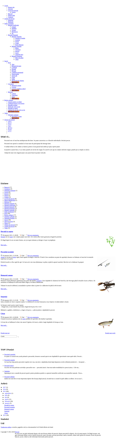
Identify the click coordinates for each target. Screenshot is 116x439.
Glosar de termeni (9, 120)
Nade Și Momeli (9, 212)
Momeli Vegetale (16, 36)
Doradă (14, 69)
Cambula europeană (17, 72)
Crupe (17, 43)
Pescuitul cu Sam (17, 116)
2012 (4, 415)
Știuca (6, 223)
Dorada (3, 237)
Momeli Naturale (13, 35)
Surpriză (4, 297)
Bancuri (10, 14)
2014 (4, 389)
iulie (6, 395)
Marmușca (15, 32)
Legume (17, 40)
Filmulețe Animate (9, 190)
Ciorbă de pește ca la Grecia (16, 103)
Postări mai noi (5, 333)
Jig (12, 33)
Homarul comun (16, 85)
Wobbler (14, 28)
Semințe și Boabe (9, 216)
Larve (17, 53)
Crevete (14, 87)
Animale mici (19, 54)
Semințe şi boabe (20, 38)
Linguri (14, 27)
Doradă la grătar (12, 105)
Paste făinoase (19, 45)
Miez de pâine (19, 58)
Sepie (13, 97)
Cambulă (14, 67)
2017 (4, 387)
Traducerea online (6, 427)
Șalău (13, 79)
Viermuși (18, 49)
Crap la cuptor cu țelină (15, 102)
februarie (7, 401)
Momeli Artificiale (13, 25)
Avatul (3, 257)
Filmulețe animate (13, 115)
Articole (10, 9)
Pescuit (17, 432)
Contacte (10, 17)
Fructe (17, 41)
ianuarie (7, 403)
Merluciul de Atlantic (18, 80)
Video (6, 113)
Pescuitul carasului (9, 354)
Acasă (6, 5)
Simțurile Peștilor (9, 218)
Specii (6, 61)
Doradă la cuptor (13, 108)
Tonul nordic (15, 74)
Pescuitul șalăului (9, 377)
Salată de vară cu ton (14, 106)
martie (7, 399)
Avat (13, 64)
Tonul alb (14, 76)
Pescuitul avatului (7, 252)
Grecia (13, 12)
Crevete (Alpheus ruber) (19, 89)
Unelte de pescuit (9, 18)
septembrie (8, 393)
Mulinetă (10, 22)
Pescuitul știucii (9, 365)
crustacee (39, 280)
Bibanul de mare (16, 66)
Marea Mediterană (9, 200)
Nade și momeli (9, 23)
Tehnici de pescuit (9, 225)
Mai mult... (4, 245)
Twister (14, 30)
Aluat (16, 59)
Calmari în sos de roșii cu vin (16, 110)
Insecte (17, 51)
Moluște (10, 92)
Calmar (14, 93)
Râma (17, 48)
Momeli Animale (16, 46)
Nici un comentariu (33, 235)
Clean (13, 77)
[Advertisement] (58, 167)
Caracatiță (14, 95)
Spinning (10, 20)
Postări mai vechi (110, 333)
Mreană (14, 71)
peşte (11, 237)
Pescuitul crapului (9, 360)
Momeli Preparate (17, 56)
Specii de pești (8, 221)
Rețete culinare (8, 100)
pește (24, 319)
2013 (4, 391)
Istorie (6, 195)
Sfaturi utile (11, 15)
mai (6, 397)
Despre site (11, 7)
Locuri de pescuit (13, 10)
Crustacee (11, 84)
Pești (9, 62)
